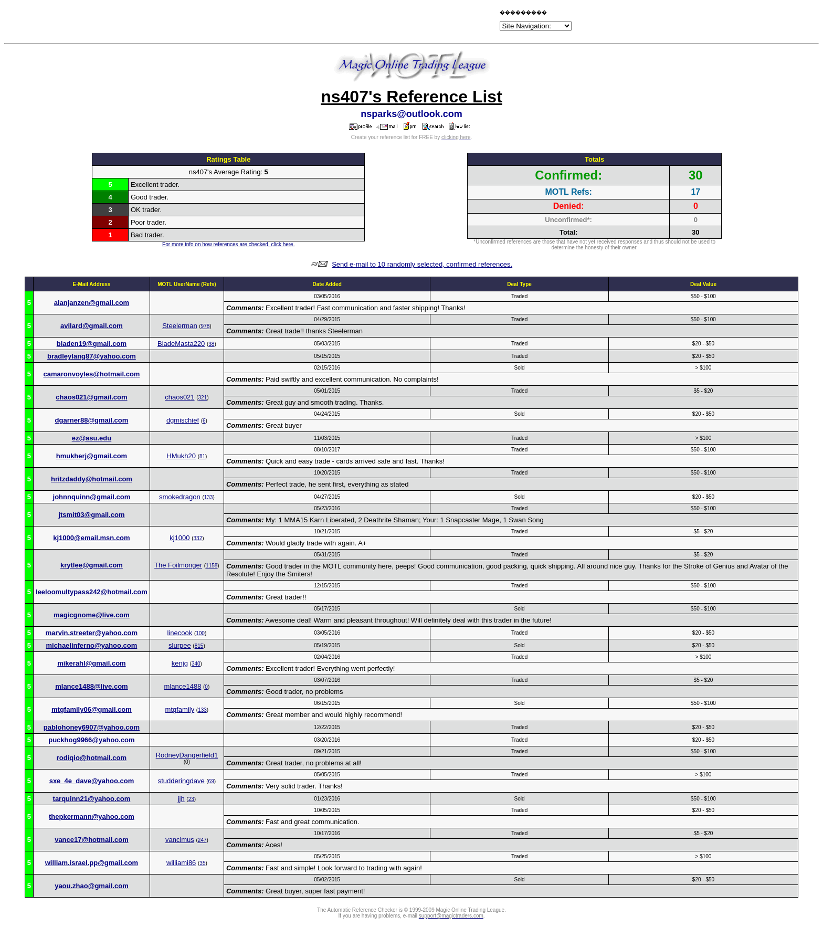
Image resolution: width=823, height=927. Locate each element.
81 (202, 456)
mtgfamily (180, 709)
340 (196, 664)
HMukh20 (181, 456)
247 (202, 840)
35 (202, 863)
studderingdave (181, 781)
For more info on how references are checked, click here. (228, 244)
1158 (211, 565)
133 (208, 497)
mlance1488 (183, 686)
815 (199, 646)
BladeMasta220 (181, 343)
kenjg (180, 663)
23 (191, 799)
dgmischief (182, 420)
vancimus (179, 840)
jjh (181, 799)
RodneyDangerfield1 (187, 755)
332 (198, 538)
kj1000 (179, 538)
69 (211, 781)
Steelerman (179, 326)
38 (211, 344)
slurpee (179, 645)
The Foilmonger (178, 565)
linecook (180, 633)
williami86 (181, 863)
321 (202, 398)
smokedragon (180, 497)
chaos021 (179, 397)
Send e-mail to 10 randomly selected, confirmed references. (422, 264)
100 (200, 633)
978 (205, 326)
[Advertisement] (375, 22)
